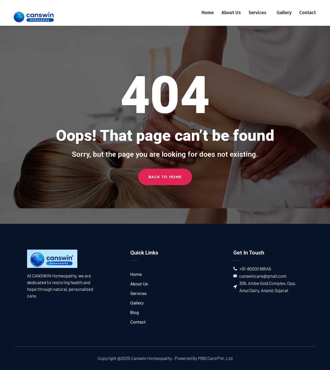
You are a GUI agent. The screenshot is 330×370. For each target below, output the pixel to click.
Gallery (284, 12)
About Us (231, 12)
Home (208, 12)
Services (259, 12)
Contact (307, 12)
